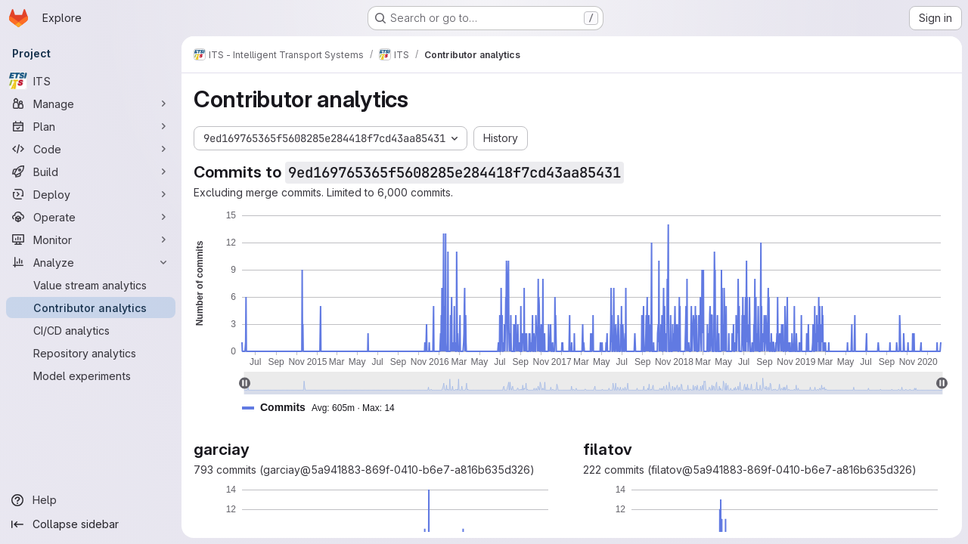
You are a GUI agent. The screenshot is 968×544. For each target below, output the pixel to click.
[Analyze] (90, 262)
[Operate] (90, 216)
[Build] (90, 171)
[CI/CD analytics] (90, 330)
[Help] (90, 500)
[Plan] (90, 126)
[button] (324, 408)
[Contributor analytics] (90, 307)
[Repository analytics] (90, 352)
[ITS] (90, 80)
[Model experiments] (90, 375)
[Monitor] (90, 239)
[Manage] (90, 103)
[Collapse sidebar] (90, 524)
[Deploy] (90, 194)
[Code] (90, 148)
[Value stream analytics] (90, 284)
